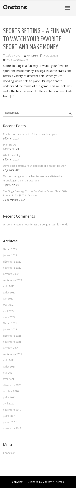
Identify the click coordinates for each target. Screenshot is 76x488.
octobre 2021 (11, 348)
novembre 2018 (12, 428)
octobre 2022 (11, 274)
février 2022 (10, 323)
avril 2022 (8, 311)
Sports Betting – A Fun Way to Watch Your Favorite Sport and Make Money (37, 39)
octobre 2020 (11, 391)
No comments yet (18, 60)
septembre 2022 (12, 280)
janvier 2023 (10, 255)
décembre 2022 (12, 261)
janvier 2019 (10, 422)
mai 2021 (8, 372)
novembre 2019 (12, 410)
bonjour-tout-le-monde (55, 224)
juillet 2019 (9, 416)
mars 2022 (9, 317)
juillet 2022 (9, 292)
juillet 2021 (9, 366)
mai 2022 (8, 305)
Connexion (9, 453)
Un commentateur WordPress (20, 224)
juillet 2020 (9, 397)
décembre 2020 (12, 385)
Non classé (50, 55)
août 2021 (9, 360)
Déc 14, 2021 (13, 55)
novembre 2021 (12, 341)
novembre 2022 (12, 267)
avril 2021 (8, 379)
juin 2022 (8, 298)
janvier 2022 (10, 329)
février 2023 (10, 249)
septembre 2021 (12, 354)
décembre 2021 (12, 335)
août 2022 (9, 286)
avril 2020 (8, 403)
